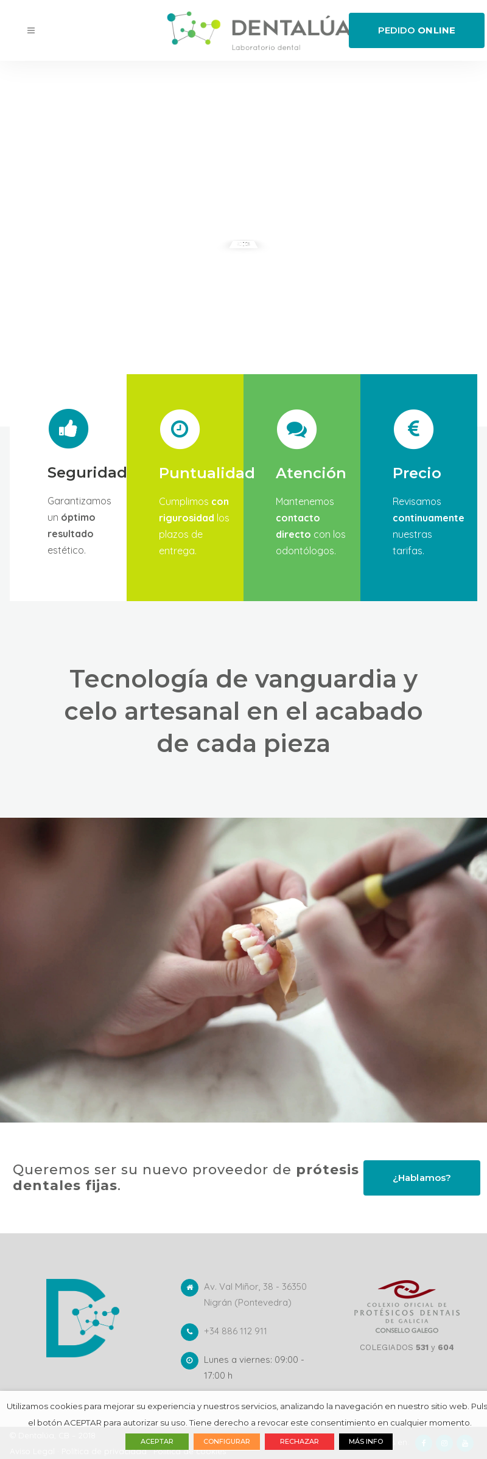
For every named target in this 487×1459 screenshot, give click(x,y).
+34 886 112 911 (235, 1331)
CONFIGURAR (226, 1441)
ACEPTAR (157, 1441)
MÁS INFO (366, 1441)
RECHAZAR (299, 1441)
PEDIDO (416, 30)
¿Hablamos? (422, 1177)
